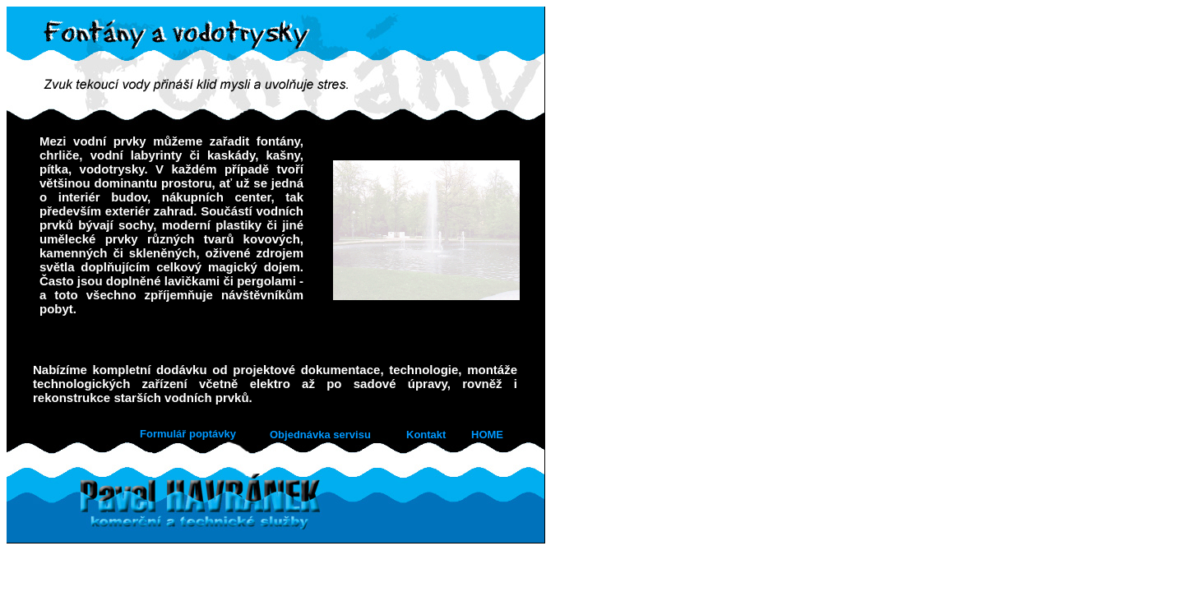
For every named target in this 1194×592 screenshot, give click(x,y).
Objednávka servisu (320, 434)
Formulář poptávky (188, 434)
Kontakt (426, 434)
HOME (487, 434)
